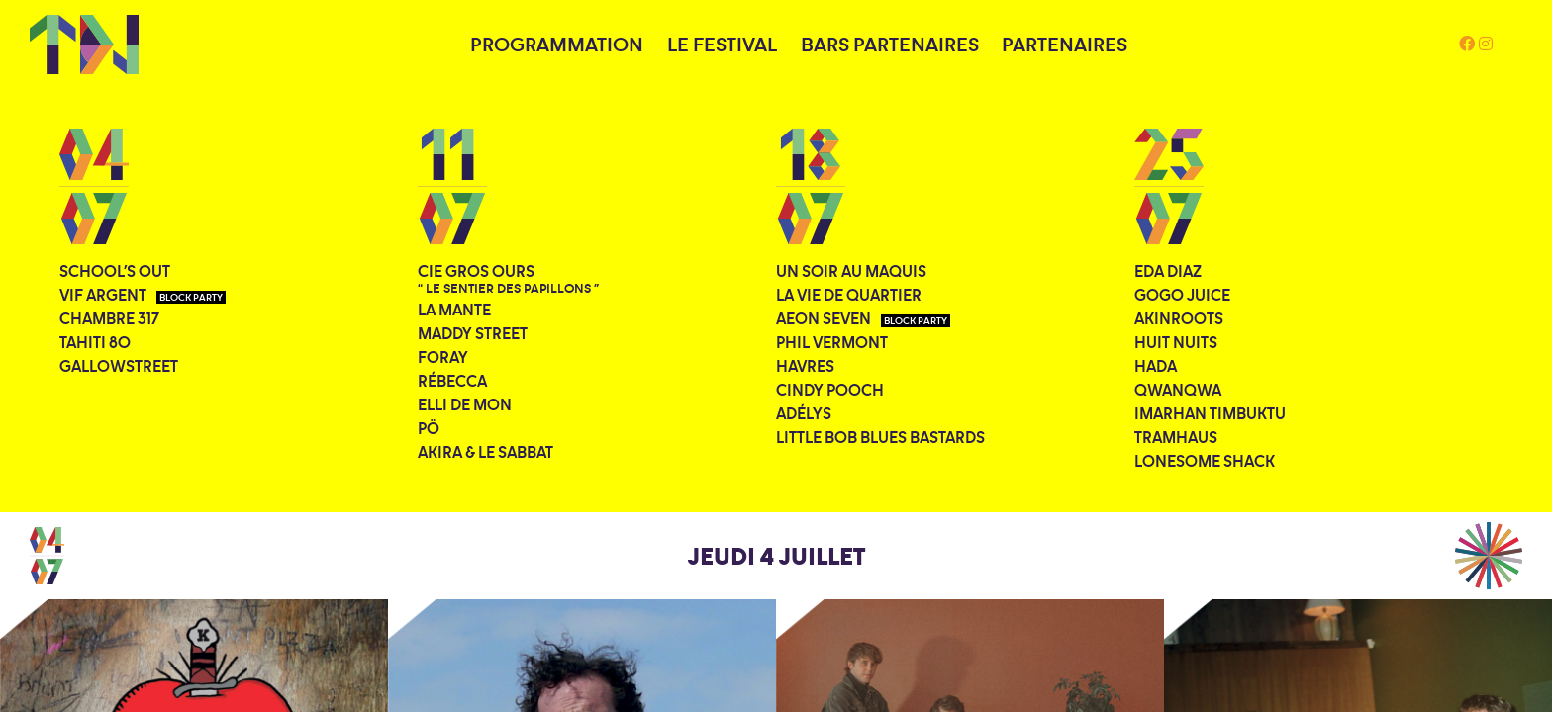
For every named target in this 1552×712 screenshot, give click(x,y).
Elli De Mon (465, 404)
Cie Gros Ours (508, 279)
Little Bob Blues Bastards (880, 437)
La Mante (454, 309)
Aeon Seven (863, 318)
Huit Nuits (1175, 342)
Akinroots (1178, 318)
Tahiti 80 (95, 342)
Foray (443, 357)
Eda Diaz (1168, 271)
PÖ (428, 428)
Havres (805, 366)
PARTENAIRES (1064, 44)
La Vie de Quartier (849, 295)
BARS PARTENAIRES (890, 44)
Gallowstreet (118, 366)
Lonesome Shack (1204, 461)
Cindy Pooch (830, 390)
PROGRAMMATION (556, 44)
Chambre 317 (109, 318)
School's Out (114, 271)
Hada (1155, 366)
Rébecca (452, 381)
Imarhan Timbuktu (1210, 413)
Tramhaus (1175, 437)
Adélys (803, 413)
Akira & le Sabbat (485, 452)
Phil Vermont (832, 342)
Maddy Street (473, 333)
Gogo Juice (1182, 295)
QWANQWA (1177, 390)
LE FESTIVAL (722, 44)
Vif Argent (142, 295)
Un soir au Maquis (851, 271)
